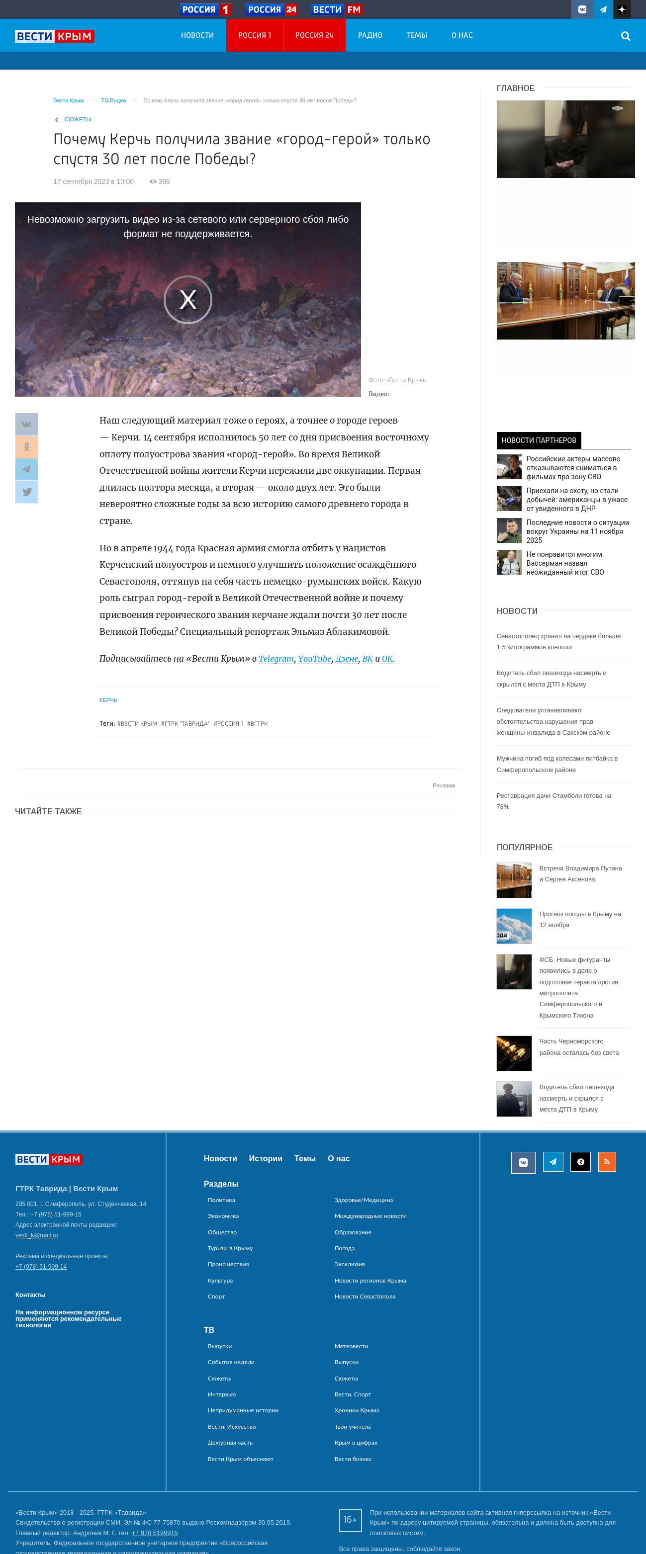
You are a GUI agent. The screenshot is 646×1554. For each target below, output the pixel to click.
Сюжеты (78, 119)
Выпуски (220, 1300)
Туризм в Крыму (230, 1203)
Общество (222, 1186)
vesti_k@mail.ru (36, 1190)
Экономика (223, 1170)
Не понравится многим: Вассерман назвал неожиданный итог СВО (565, 517)
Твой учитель (353, 1381)
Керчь (108, 700)
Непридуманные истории (243, 1365)
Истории (265, 1113)
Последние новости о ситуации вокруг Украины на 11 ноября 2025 (578, 486)
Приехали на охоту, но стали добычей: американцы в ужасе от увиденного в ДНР (577, 454)
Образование (353, 1186)
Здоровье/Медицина (364, 1154)
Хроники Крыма (357, 1365)
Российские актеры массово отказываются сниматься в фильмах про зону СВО (574, 422)
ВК (374, 658)
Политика (221, 1154)
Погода (345, 1203)
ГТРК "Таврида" (187, 724)
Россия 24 (314, 36)
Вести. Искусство (232, 1381)
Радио (370, 36)
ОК (395, 658)
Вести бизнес (353, 1413)
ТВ (209, 1285)
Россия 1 (254, 36)
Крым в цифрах (356, 1397)
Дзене (353, 658)
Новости (197, 36)
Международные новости (371, 1170)
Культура (220, 1235)
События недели (231, 1316)
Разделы (221, 1138)
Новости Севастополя (365, 1251)
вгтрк (259, 724)
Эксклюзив (350, 1218)
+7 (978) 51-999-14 (41, 1221)
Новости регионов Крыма (370, 1235)
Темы (417, 36)
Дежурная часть (230, 1397)
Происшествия (228, 1218)
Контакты (30, 1249)
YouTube (318, 658)
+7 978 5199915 (155, 1487)
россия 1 (230, 724)
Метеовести (352, 1300)
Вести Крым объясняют (241, 1413)
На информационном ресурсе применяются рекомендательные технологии (68, 1273)
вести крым (139, 724)
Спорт (216, 1251)
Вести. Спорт (353, 1349)
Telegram (278, 658)
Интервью (222, 1349)
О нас (462, 36)
